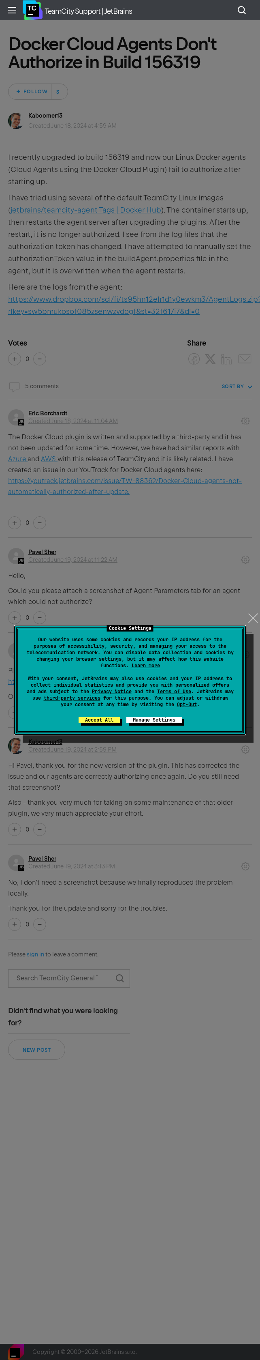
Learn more (146, 665)
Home (32, 10)
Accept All (99, 720)
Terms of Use (174, 691)
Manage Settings (154, 720)
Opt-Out (187, 704)
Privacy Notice (112, 691)
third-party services (72, 698)
